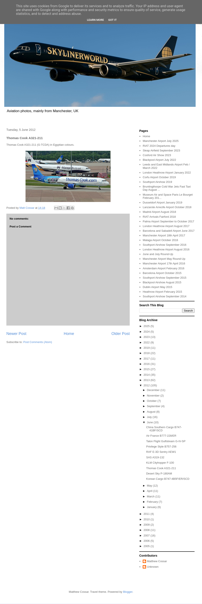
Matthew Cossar (157, 561)
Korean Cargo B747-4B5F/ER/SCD (167, 478)
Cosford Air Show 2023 (157, 155)
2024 (147, 331)
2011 (147, 513)
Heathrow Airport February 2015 (162, 291)
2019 (147, 347)
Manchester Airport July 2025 (160, 141)
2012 (147, 385)
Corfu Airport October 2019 (159, 177)
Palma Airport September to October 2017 (168, 221)
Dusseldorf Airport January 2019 (162, 202)
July (150, 417)
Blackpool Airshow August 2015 (162, 282)
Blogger (127, 591)
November (154, 395)
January (152, 507)
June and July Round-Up (158, 254)
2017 (147, 358)
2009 (147, 524)
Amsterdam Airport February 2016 (163, 268)
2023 (147, 337)
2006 (147, 540)
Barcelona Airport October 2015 (162, 273)
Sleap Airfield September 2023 (161, 150)
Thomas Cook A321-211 (161, 468)
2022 (147, 342)
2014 (147, 374)
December (154, 390)
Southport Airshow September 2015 (164, 277)
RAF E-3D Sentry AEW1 (161, 451)
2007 (147, 535)
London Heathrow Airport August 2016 (166, 249)
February (153, 501)
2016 (147, 364)
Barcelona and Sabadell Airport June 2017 (169, 230)
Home (69, 334)
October (152, 400)
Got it (112, 19)
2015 (147, 369)
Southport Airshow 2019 (157, 181)
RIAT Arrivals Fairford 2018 (159, 216)
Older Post (120, 334)
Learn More (95, 19)
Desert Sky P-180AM (159, 473)
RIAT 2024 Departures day (159, 145)
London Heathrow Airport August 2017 (166, 226)
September (154, 406)
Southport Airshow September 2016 (164, 244)
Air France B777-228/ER (161, 435)
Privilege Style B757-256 (161, 446)
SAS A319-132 (155, 457)
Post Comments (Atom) (37, 342)
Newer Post (16, 334)
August (151, 411)
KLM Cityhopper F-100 (160, 462)
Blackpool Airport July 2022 (159, 159)
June (150, 422)
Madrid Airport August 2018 (159, 211)
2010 (147, 519)
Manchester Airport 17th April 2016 (164, 263)
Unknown (152, 566)
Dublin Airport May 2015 (157, 287)
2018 (147, 353)
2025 (147, 326)
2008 (147, 530)
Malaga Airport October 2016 (160, 240)
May (150, 485)
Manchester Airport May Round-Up (164, 258)
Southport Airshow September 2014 (164, 296)
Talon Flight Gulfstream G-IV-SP (165, 441)
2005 (147, 546)
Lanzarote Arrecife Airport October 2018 (167, 207)
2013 (147, 380)
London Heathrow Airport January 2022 (167, 172)
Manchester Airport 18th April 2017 (164, 235)
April (150, 491)
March (151, 496)
